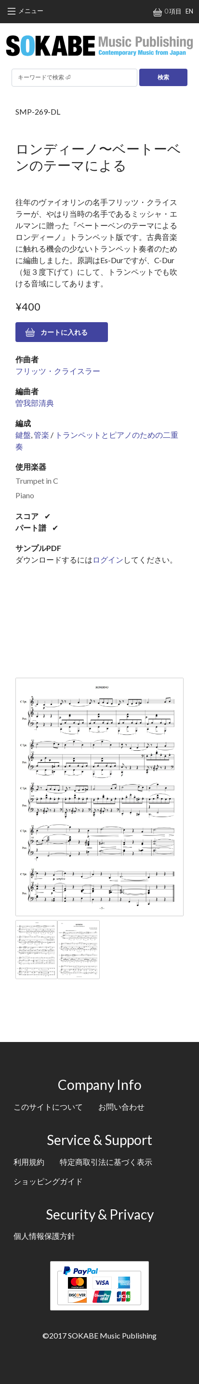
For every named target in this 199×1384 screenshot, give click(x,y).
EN (189, 11)
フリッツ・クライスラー (57, 370)
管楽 (41, 434)
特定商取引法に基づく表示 (106, 1161)
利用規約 (28, 1161)
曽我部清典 (34, 402)
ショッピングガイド (48, 1181)
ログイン (108, 559)
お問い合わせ (121, 1106)
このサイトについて (48, 1106)
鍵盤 (23, 434)
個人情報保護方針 (44, 1235)
